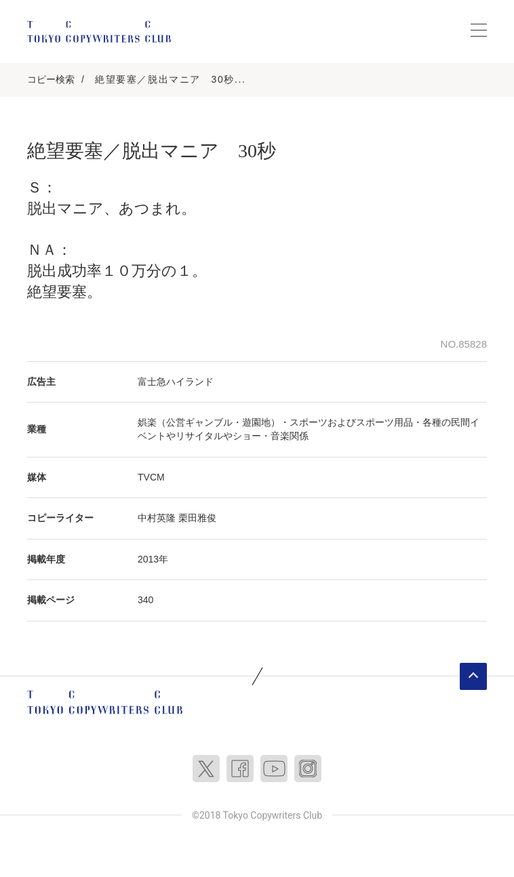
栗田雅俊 (197, 517)
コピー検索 (51, 79)
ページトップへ (473, 676)
